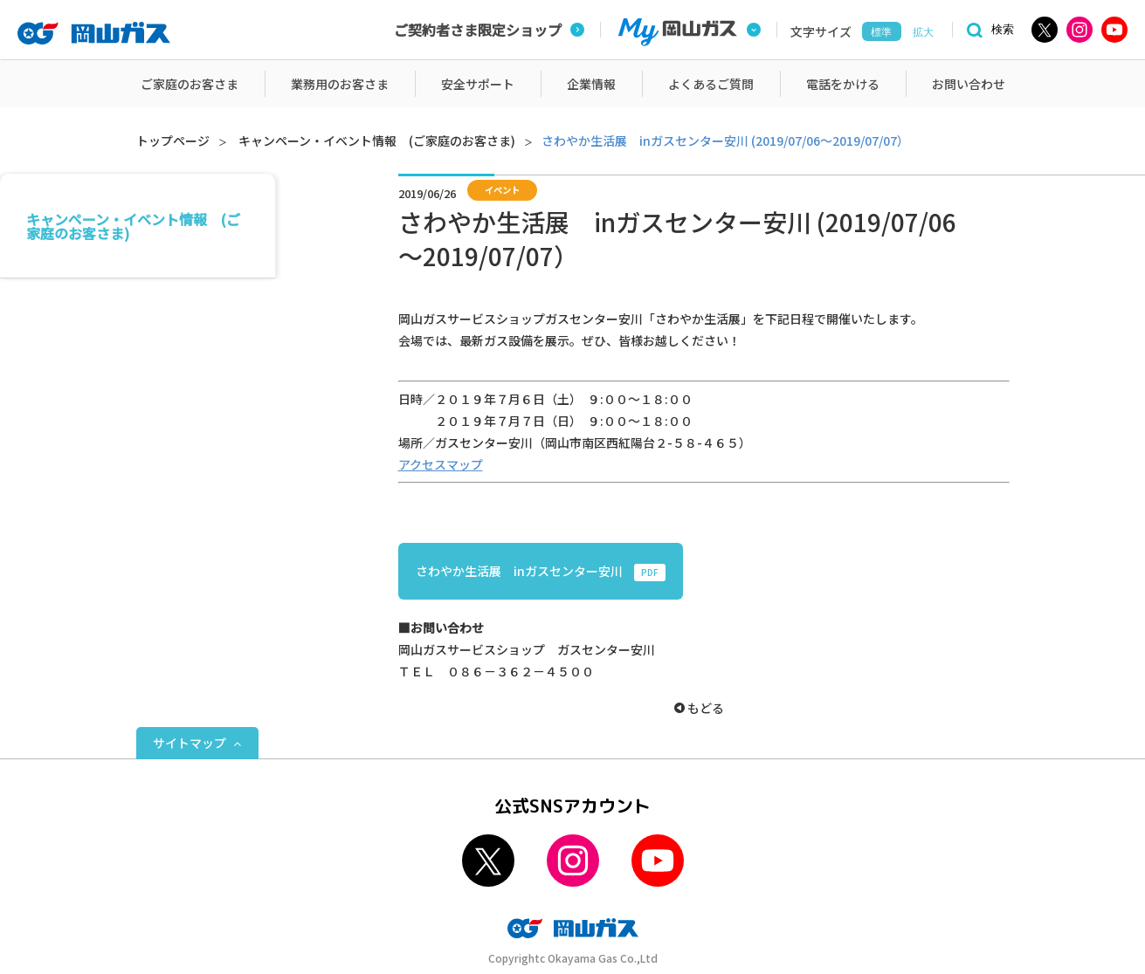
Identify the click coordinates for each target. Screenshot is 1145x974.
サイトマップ (189, 742)
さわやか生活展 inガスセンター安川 (541, 571)
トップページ (173, 140)
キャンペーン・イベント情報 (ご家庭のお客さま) (376, 140)
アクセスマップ (440, 464)
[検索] (988, 30)
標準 (881, 32)
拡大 (923, 32)
